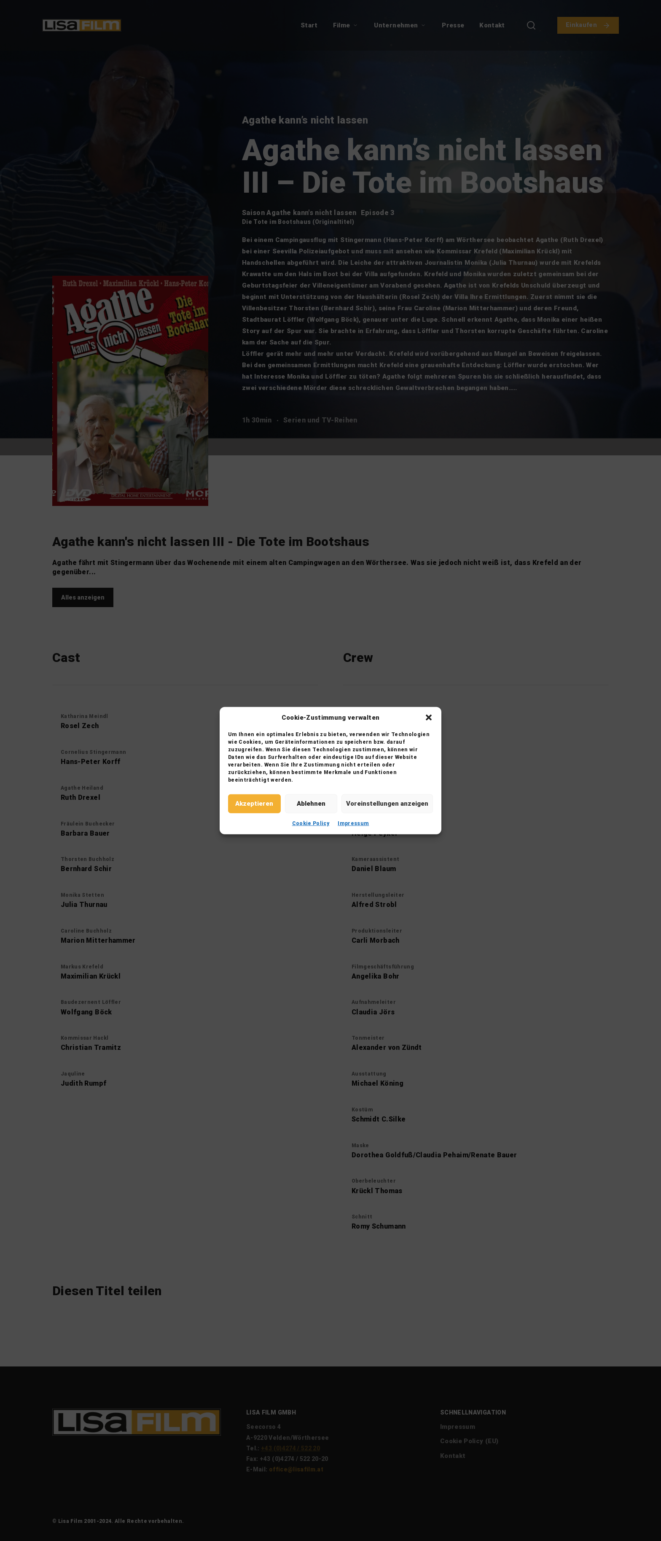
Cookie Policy (311, 823)
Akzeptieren (254, 803)
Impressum (353, 823)
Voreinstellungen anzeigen (387, 803)
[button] (429, 717)
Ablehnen (311, 803)
